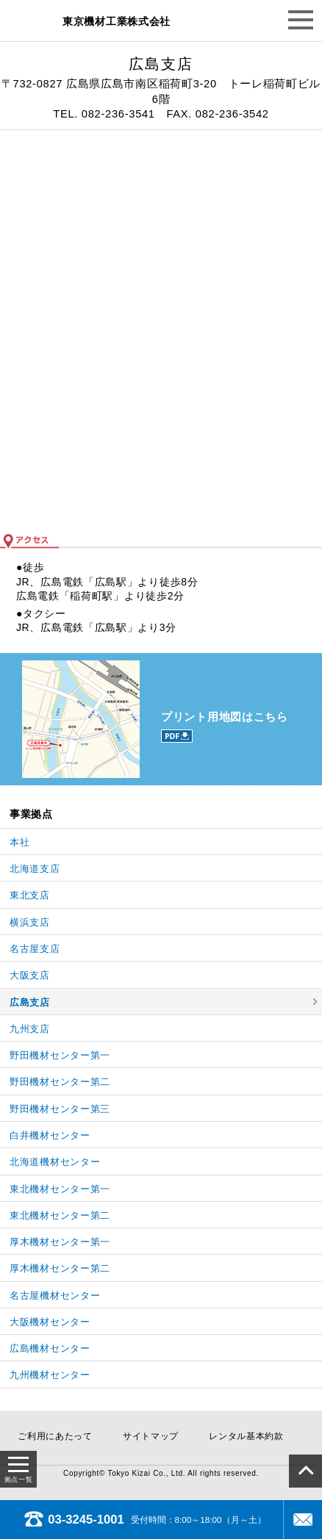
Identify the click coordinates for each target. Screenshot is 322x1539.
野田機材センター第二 (60, 1081)
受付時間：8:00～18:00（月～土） (145, 1519)
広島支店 (30, 1002)
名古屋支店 (35, 948)
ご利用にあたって (55, 1436)
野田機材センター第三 (60, 1108)
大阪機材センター (50, 1321)
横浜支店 (30, 922)
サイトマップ (151, 1436)
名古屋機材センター (55, 1295)
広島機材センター (50, 1348)
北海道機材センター (55, 1161)
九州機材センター (50, 1374)
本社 (19, 842)
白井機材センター (50, 1135)
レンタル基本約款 (246, 1436)
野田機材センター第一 (60, 1055)
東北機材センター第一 (60, 1188)
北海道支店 (35, 868)
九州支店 (30, 1028)
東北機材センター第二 (60, 1215)
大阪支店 (30, 975)
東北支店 (30, 895)
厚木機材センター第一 (60, 1241)
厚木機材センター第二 (60, 1268)
